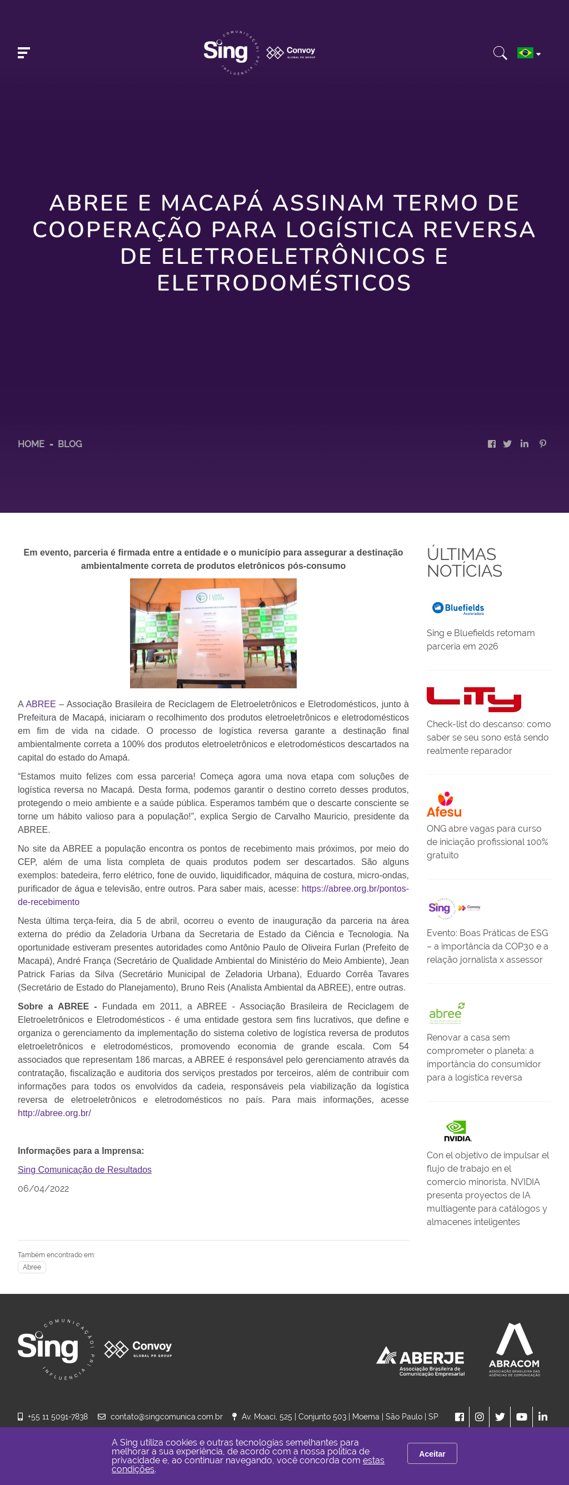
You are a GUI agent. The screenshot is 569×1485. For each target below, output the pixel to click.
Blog (70, 444)
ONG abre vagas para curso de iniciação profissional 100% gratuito (487, 842)
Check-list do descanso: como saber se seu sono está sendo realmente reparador (489, 737)
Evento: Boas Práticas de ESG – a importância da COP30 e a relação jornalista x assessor (487, 946)
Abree (32, 1267)
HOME (31, 444)
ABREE (41, 704)
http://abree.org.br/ (54, 1113)
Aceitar (432, 1453)
